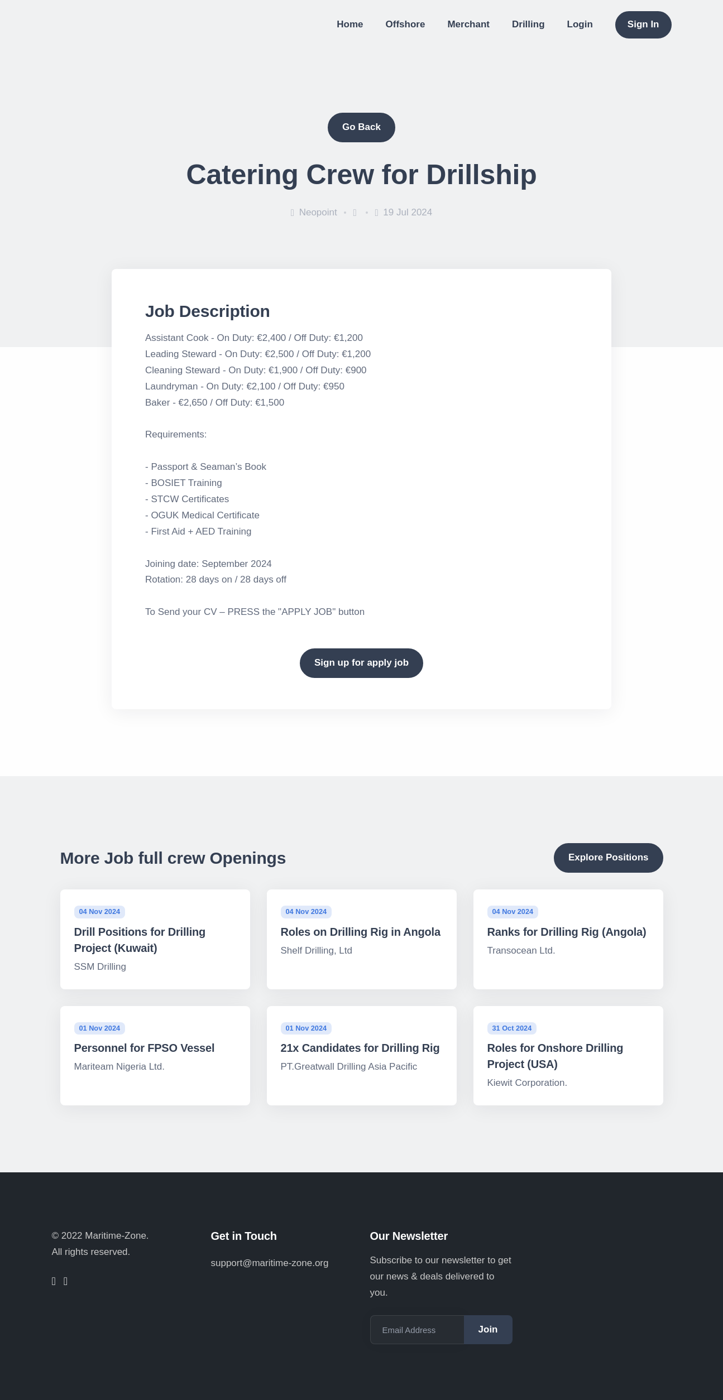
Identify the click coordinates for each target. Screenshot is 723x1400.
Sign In (643, 24)
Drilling (528, 24)
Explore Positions (608, 857)
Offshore (405, 24)
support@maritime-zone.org (270, 1263)
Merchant (468, 24)
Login (580, 24)
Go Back (361, 127)
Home (350, 24)
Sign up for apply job (361, 662)
